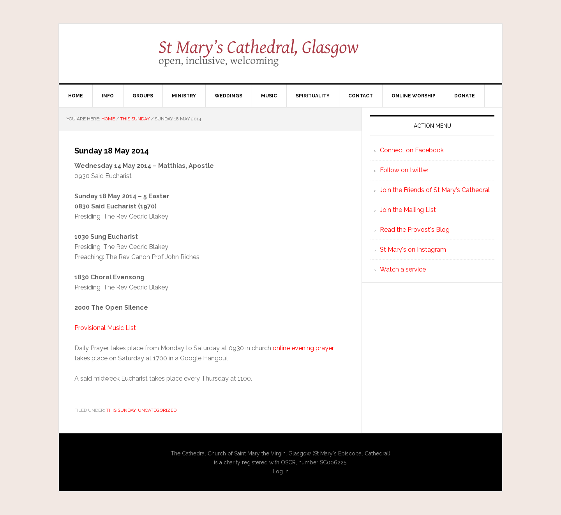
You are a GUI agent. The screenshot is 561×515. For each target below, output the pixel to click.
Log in (281, 471)
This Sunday (121, 410)
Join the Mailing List (408, 209)
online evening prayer (303, 348)
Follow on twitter (404, 170)
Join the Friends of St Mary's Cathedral (435, 190)
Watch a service (403, 269)
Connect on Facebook (412, 150)
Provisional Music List (105, 328)
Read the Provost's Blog (415, 229)
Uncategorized (157, 410)
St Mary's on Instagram (413, 249)
